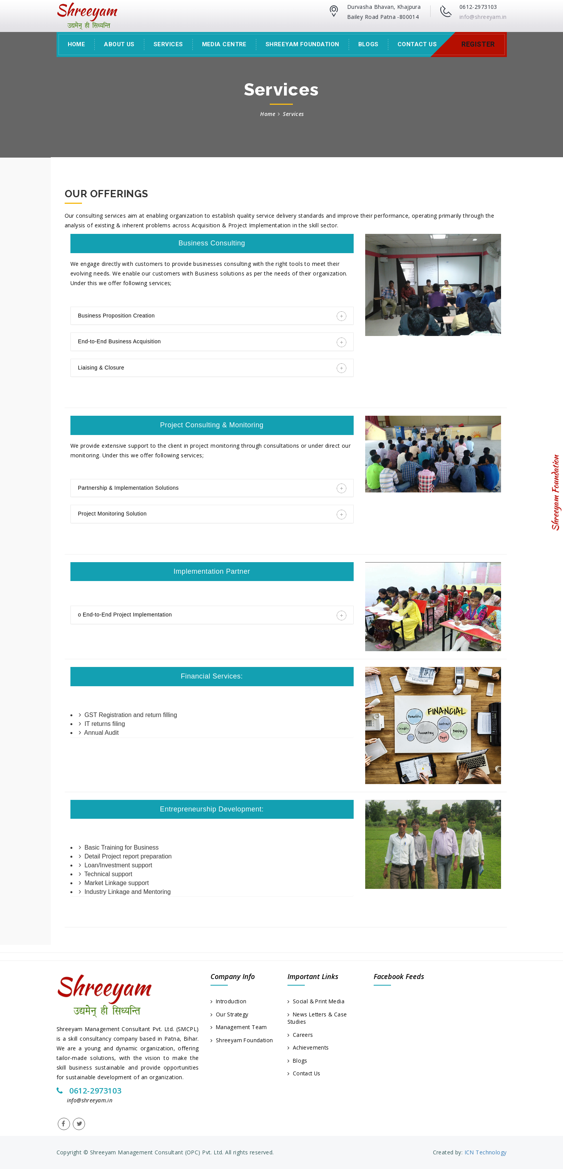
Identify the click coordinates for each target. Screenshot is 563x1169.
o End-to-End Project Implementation (212, 615)
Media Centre (224, 44)
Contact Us (417, 44)
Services (168, 44)
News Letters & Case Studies (318, 1018)
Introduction (229, 1001)
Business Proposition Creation (212, 316)
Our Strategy (229, 1014)
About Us (119, 44)
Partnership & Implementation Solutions (212, 488)
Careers (300, 1035)
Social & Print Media (317, 1001)
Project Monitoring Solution (212, 514)
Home (76, 44)
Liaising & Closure (212, 368)
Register (478, 44)
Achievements (308, 1048)
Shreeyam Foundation (302, 44)
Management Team (239, 1027)
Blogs (368, 44)
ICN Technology (484, 1152)
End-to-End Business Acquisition (212, 342)
